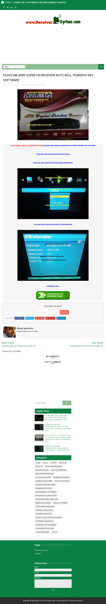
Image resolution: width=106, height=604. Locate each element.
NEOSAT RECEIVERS (43, 477)
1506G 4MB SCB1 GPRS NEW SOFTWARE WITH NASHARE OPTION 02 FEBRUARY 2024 (56, 417)
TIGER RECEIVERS (42, 532)
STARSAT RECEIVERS (44, 514)
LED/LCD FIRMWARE (58, 470)
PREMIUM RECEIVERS (44, 488)
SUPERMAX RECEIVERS (44, 521)
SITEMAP (37, 554)
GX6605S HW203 (42, 470)
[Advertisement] (53, 45)
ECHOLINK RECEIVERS (53, 466)
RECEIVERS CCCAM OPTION (46, 495)
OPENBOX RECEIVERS (44, 481)
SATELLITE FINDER (60, 503)
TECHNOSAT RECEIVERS (45, 528)
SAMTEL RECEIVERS (43, 503)
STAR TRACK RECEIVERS (45, 506)
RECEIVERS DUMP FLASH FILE (47, 499)
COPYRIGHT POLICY (41, 550)
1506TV (53, 463)
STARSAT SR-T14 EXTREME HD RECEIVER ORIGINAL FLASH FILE (39, 2)
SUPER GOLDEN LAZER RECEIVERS (49, 517)
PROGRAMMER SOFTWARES (46, 492)
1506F (38, 463)
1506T (45, 463)
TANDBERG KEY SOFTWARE (46, 525)
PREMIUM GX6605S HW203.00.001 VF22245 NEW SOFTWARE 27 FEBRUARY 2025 (57, 448)
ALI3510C (62, 463)
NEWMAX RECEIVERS (61, 477)
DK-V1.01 (39, 466)
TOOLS (54, 532)
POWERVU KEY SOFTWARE (36, 85)
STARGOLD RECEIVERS (44, 510)
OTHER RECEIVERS (62, 481)
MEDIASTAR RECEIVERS (45, 474)
